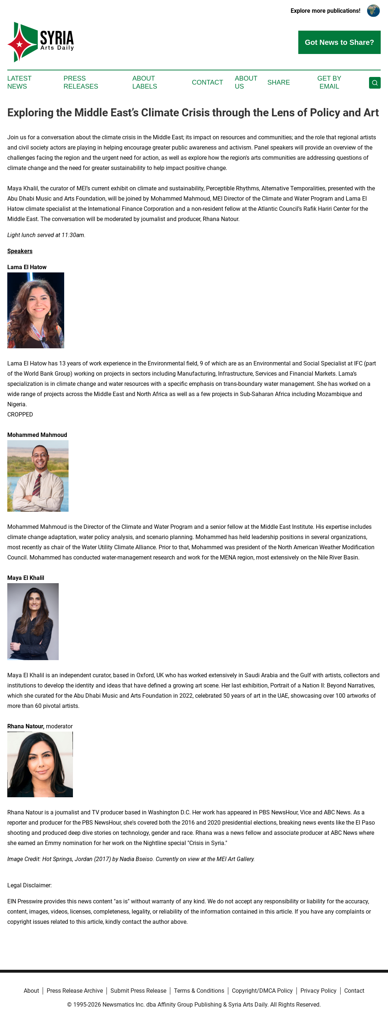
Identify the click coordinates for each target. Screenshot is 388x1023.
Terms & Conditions (199, 990)
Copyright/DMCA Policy (262, 990)
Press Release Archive (75, 990)
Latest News (19, 82)
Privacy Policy (318, 990)
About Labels (144, 82)
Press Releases (80, 82)
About (31, 990)
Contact (207, 82)
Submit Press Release (138, 990)
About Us (246, 82)
